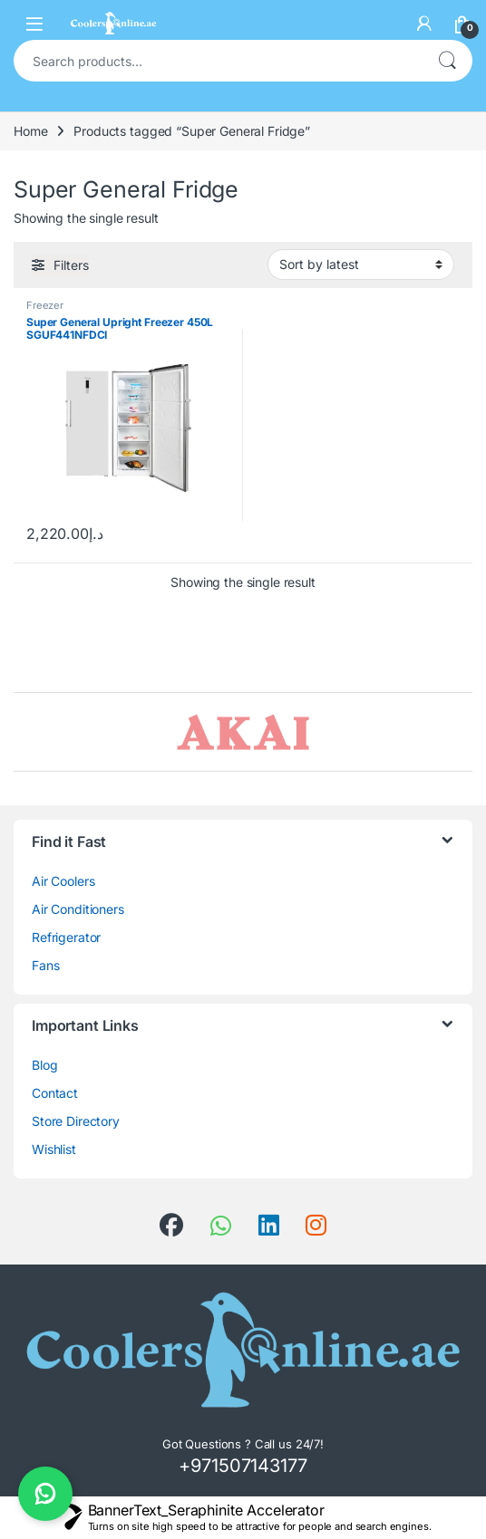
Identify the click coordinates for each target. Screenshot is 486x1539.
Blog (44, 1064)
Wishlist (54, 1149)
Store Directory (76, 1121)
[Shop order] (360, 264)
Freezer (44, 305)
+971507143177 (242, 1465)
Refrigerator (66, 937)
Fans (45, 965)
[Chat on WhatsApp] (45, 1494)
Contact (55, 1093)
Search (447, 61)
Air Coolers (63, 881)
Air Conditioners (78, 909)
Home (30, 131)
